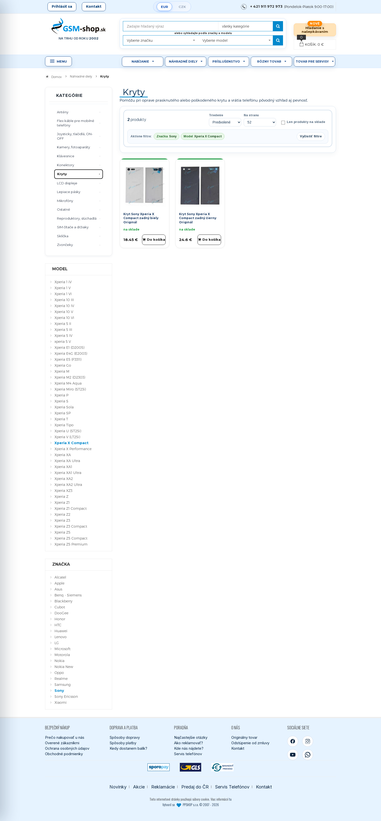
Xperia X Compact (71, 443)
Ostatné (63, 209)
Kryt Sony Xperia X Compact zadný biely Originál (140, 218)
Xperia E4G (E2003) (70, 353)
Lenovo (60, 637)
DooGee (61, 613)
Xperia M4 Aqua (68, 383)
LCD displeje (67, 183)
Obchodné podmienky (64, 753)
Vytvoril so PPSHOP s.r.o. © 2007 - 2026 (190, 804)
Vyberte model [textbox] (215, 40)
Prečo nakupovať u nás (64, 737)
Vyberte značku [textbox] (140, 40)
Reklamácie (163, 786)
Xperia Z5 (62, 532)
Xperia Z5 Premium (71, 544)
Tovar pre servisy (312, 61)
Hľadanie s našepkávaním (315, 30)
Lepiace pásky (68, 192)
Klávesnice (65, 156)
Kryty (62, 174)
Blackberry (63, 601)
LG (56, 643)
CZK (182, 7)
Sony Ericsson (66, 696)
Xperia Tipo (64, 425)
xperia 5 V (62, 341)
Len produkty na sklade (303, 122)
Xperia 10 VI (64, 317)
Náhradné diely (183, 61)
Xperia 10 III (64, 300)
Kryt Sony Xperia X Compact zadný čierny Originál (197, 218)
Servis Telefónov (232, 786)
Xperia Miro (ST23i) (70, 389)
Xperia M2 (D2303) (69, 377)
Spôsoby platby (123, 743)
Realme (61, 678)
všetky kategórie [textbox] (235, 26)
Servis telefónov (188, 753)
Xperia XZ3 (63, 490)
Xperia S (61, 401)
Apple (59, 583)
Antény (62, 112)
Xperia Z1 (62, 502)
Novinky (118, 786)
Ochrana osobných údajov (67, 748)
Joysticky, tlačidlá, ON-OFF (75, 136)
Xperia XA (62, 455)
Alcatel (60, 577)
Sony (59, 690)
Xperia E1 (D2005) (69, 347)
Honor (59, 619)
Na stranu (251, 115)
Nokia (59, 661)
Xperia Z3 (62, 520)
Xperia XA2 (63, 478)
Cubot (59, 607)
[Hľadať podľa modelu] (278, 40)
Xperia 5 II (62, 323)
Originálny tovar (244, 737)
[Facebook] (292, 741)
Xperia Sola (64, 407)
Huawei (60, 631)
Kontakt (93, 6)
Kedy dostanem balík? (128, 748)
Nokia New (63, 667)
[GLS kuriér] (190, 767)
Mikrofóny (65, 201)
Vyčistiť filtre (311, 136)
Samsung (62, 684)
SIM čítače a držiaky (73, 227)
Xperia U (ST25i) (67, 431)
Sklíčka (62, 236)
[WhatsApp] (307, 754)
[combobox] (249, 24)
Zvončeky (65, 245)
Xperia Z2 (62, 514)
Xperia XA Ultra (67, 461)
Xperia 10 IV (64, 306)
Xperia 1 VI (63, 294)
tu (230, 799)
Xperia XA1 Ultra (67, 472)
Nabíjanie (140, 61)
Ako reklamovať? (188, 743)
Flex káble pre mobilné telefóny (75, 123)
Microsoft (62, 649)
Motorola (62, 655)
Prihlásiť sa (62, 6)
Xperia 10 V (63, 312)
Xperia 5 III (63, 329)
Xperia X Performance (73, 449)
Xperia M (61, 371)
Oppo (59, 672)
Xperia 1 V (62, 288)
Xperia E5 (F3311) (67, 359)
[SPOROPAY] (158, 767)
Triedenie (216, 115)
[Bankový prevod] (222, 767)
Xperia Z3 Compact (70, 526)
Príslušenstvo (226, 61)
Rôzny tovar (269, 61)
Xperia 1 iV (63, 282)
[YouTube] (292, 754)
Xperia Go (62, 365)
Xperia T (61, 419)
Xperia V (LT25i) (67, 437)
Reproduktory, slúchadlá (76, 218)
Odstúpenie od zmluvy (250, 743)
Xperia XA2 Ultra (68, 484)
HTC (57, 625)
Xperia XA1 (63, 467)
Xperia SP (62, 413)
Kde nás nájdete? (188, 748)
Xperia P (61, 395)
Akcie (139, 786)
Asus (58, 589)
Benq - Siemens (68, 595)
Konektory (65, 165)
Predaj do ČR (195, 786)
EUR (164, 7)
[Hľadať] (278, 26)
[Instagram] (307, 741)
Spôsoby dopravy (125, 737)
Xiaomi (60, 702)
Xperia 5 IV (63, 335)
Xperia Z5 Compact (70, 538)
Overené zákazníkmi (62, 743)
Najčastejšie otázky (190, 737)
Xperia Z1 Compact (70, 508)
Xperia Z (61, 496)
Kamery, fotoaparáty (73, 147)
